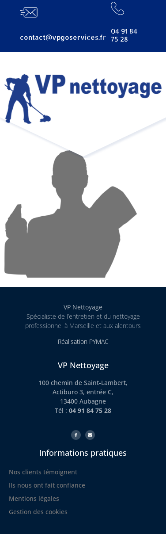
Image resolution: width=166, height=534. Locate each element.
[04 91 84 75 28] (117, 8)
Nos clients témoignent (43, 472)
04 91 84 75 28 (124, 35)
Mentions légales (34, 498)
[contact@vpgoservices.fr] (29, 12)
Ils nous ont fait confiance (47, 485)
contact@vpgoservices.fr (63, 37)
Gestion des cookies (38, 511)
